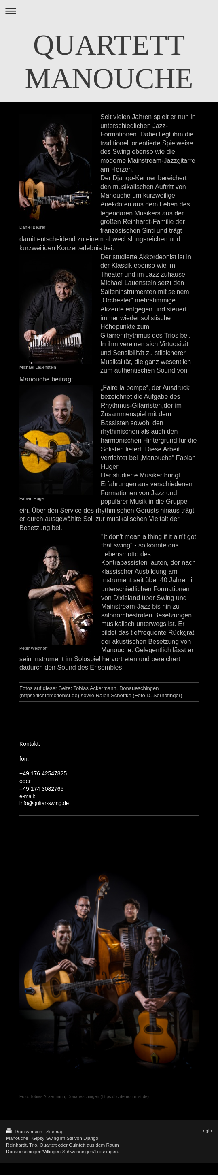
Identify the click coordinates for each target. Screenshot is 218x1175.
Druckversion (25, 1131)
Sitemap (54, 1131)
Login (206, 1130)
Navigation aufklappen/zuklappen (109, 10)
